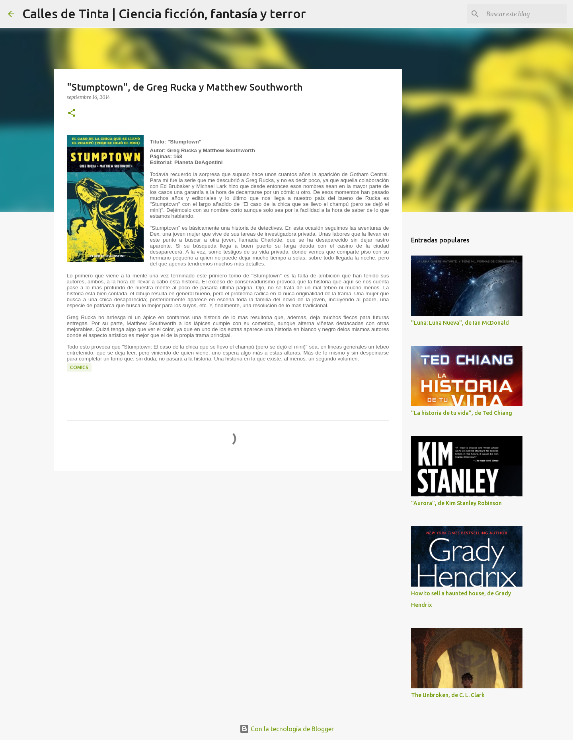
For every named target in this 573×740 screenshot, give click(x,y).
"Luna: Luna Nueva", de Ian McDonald (460, 323)
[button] (71, 113)
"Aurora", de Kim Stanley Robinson (456, 503)
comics (79, 367)
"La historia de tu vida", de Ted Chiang (461, 413)
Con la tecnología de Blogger (287, 728)
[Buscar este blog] (525, 13)
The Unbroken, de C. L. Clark (448, 695)
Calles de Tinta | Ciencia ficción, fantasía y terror (164, 13)
